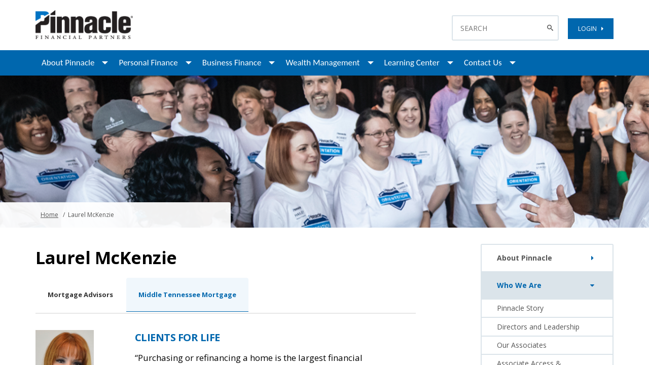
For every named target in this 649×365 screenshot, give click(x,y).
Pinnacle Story (520, 308)
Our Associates (522, 345)
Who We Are (548, 285)
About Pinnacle (68, 62)
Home (49, 214)
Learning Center (412, 62)
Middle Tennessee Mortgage (187, 294)
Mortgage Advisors (80, 294)
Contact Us (483, 62)
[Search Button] (551, 28)
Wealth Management (322, 62)
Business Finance (232, 62)
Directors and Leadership (538, 327)
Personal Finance (148, 62)
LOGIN (590, 28)
